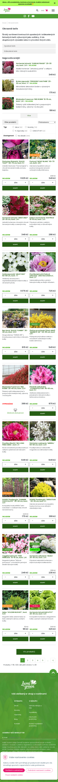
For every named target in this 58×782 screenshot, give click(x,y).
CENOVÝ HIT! (39, 131)
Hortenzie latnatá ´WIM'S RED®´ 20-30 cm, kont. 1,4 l (15, 219)
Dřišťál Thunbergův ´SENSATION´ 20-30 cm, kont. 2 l (43, 500)
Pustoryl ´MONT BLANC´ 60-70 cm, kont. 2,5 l (42, 162)
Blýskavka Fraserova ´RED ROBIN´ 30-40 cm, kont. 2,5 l (13, 388)
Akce (18, 127)
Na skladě (24, 136)
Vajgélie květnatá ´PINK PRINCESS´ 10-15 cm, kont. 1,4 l (14, 557)
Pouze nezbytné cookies (14, 775)
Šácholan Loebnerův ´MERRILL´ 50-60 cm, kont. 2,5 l (42, 444)
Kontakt (17, 724)
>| (53, 660)
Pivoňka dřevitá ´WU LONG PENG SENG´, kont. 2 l (13, 444)
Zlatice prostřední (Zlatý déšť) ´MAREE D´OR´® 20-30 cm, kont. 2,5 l (42, 332)
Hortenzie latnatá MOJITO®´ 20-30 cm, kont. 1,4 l (41, 613)
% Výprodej (21, 131)
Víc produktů (29, 651)
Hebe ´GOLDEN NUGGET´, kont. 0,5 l (14, 613)
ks (16, 182)
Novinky (32, 127)
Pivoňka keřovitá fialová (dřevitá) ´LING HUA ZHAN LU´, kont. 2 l (42, 275)
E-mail (4, 737)
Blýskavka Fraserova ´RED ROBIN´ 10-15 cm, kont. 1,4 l (33, 100)
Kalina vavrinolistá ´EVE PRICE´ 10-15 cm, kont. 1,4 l (42, 219)
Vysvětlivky (33, 712)
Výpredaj (17, 715)
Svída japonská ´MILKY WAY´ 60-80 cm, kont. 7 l (13, 275)
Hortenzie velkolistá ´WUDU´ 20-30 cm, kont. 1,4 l (41, 557)
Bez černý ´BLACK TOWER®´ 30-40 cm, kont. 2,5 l (15, 331)
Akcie (16, 706)
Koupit (15, 188)
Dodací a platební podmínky (36, 725)
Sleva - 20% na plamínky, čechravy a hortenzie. (19, 2)
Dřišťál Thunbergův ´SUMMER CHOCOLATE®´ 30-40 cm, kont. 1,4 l (15, 501)
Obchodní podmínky (33, 718)
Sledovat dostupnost (15, 411)
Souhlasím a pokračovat (14, 770)
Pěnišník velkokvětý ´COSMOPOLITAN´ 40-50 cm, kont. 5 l (41, 388)
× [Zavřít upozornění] (55, 3)
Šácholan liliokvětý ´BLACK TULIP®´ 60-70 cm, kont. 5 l (13, 162)
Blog (16, 719)
